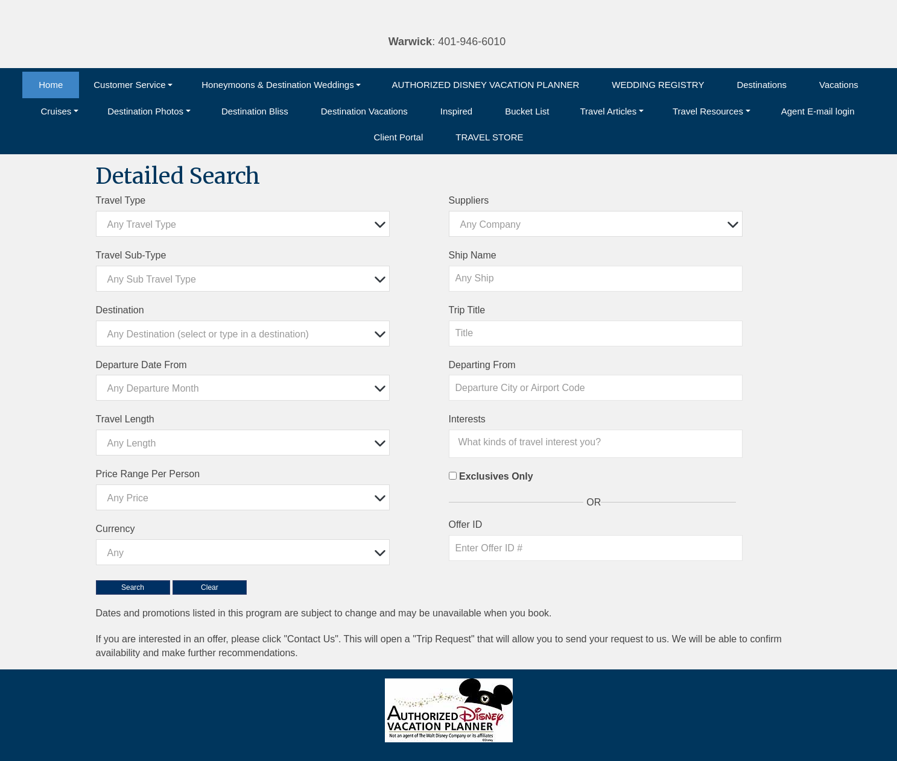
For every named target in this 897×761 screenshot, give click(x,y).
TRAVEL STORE (489, 137)
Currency (115, 529)
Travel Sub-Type (131, 255)
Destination (120, 310)
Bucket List (527, 111)
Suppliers (469, 200)
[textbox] (246, 224)
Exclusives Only (496, 476)
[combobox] (243, 224)
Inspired (456, 111)
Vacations (838, 85)
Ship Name (472, 255)
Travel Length (125, 419)
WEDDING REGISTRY (658, 85)
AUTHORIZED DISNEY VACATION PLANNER (485, 85)
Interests (467, 419)
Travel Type (121, 200)
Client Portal (398, 137)
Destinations (762, 85)
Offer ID (466, 524)
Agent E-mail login (818, 111)
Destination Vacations (364, 111)
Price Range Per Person (148, 474)
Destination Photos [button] (145, 111)
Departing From (482, 365)
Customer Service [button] (129, 85)
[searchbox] (599, 442)
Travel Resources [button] (708, 111)
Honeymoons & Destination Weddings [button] (277, 85)
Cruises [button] (55, 111)
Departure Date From (141, 365)
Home (51, 85)
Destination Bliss (254, 111)
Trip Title (467, 310)
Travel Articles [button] (608, 111)
